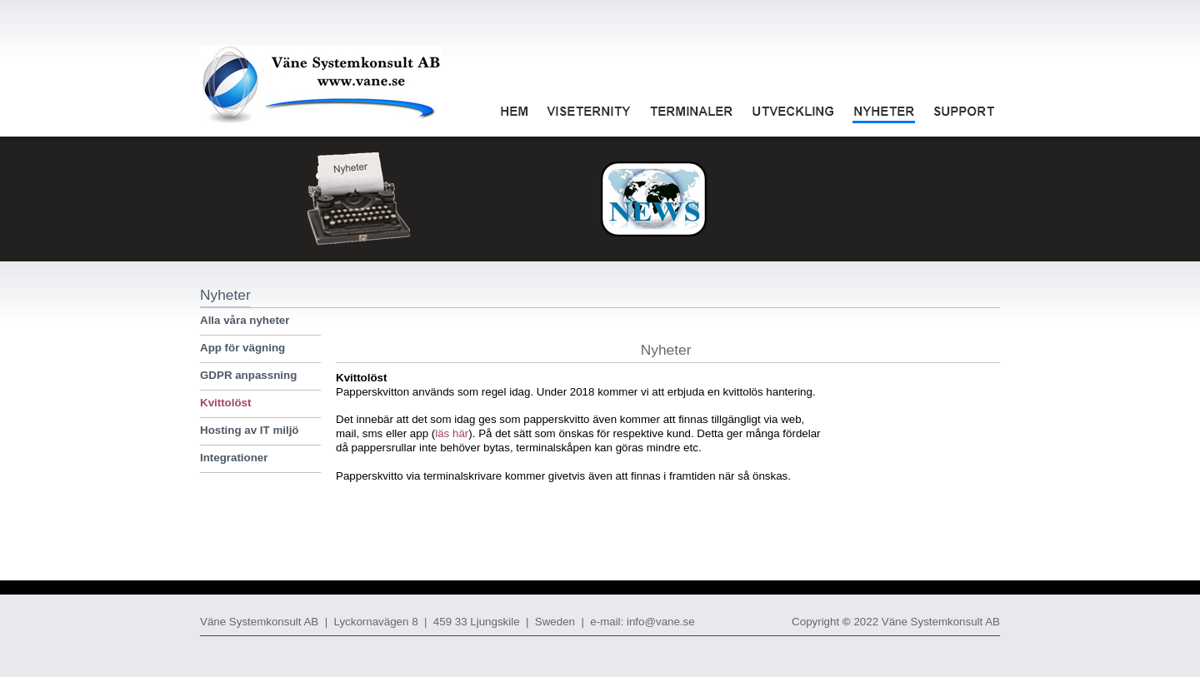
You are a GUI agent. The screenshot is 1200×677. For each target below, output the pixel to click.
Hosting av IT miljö (249, 430)
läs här (451, 433)
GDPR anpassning (248, 375)
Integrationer (234, 457)
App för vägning (242, 347)
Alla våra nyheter (244, 320)
